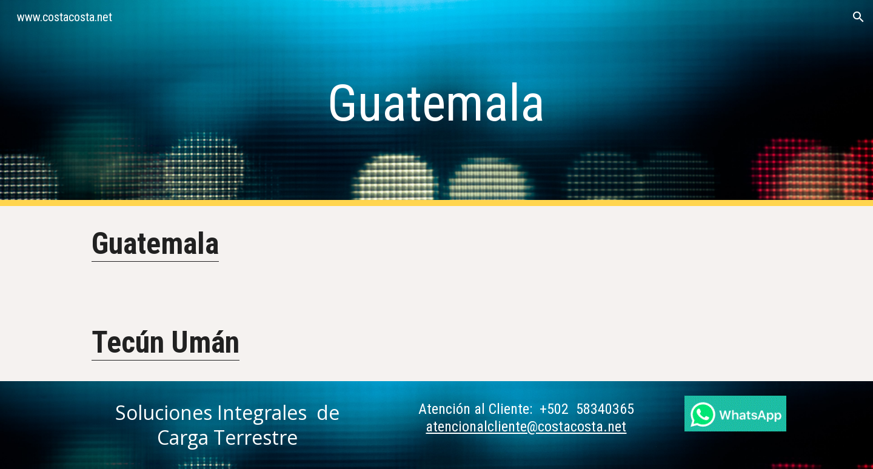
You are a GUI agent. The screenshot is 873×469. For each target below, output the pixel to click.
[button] (858, 17)
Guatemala (155, 243)
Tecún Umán (165, 342)
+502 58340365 (587, 409)
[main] (436, 103)
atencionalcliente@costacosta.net (526, 426)
